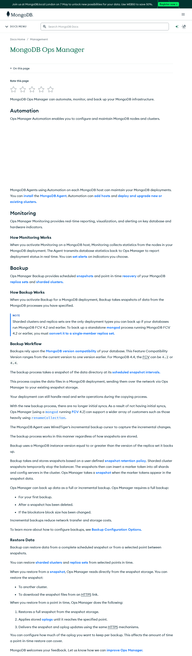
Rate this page (19, 80)
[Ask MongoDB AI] (177, 27)
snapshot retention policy (125, 461)
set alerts (80, 256)
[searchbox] (105, 26)
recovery (129, 276)
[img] (13, 89)
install (28, 196)
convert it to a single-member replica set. (82, 333)
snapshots (85, 276)
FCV (146, 357)
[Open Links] (183, 14)
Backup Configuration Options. (117, 529)
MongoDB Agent (53, 196)
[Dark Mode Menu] (184, 27)
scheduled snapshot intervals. (136, 372)
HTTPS (86, 594)
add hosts (102, 196)
